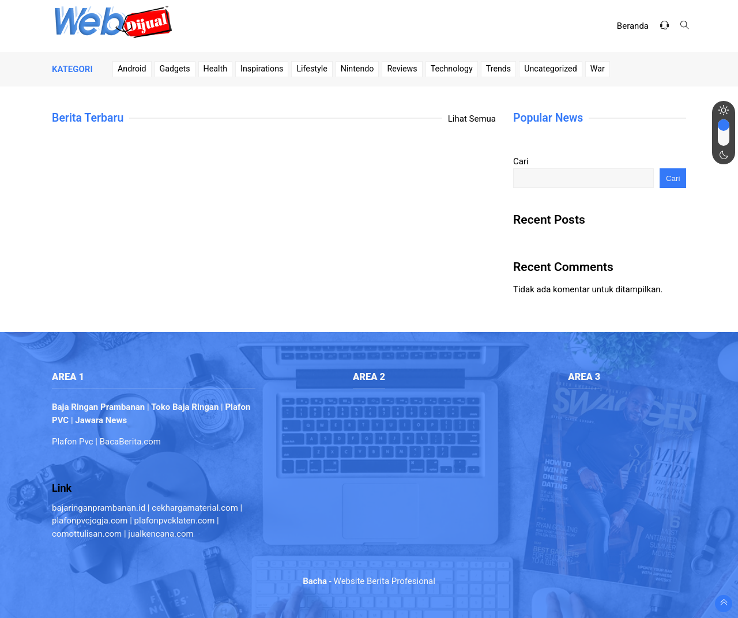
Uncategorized (550, 68)
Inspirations (261, 68)
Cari (521, 161)
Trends (498, 68)
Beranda (633, 26)
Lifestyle (311, 68)
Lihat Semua (472, 119)
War (597, 68)
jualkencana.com (160, 534)
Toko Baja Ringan (185, 407)
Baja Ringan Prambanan (98, 407)
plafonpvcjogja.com (89, 520)
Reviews (402, 68)
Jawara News (101, 420)
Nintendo (357, 68)
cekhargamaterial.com (195, 508)
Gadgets (175, 68)
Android (132, 68)
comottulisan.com (87, 534)
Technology (452, 68)
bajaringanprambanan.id (98, 508)
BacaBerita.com (130, 441)
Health (215, 68)
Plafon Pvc (72, 441)
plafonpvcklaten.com (174, 520)
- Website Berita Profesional (369, 581)
